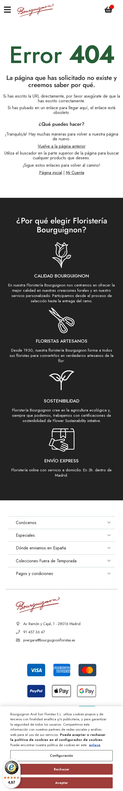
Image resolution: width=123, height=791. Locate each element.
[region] (61, 748)
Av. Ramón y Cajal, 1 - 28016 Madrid (52, 624)
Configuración (61, 755)
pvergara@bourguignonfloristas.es (49, 640)
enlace (94, 744)
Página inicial (50, 173)
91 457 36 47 (34, 632)
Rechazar (61, 769)
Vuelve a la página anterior (62, 146)
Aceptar (61, 782)
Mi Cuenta (75, 173)
